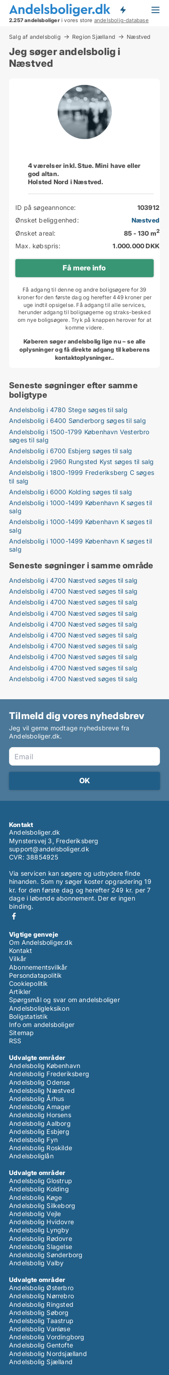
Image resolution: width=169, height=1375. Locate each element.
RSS (15, 1041)
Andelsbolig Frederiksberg (49, 1074)
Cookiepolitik (28, 983)
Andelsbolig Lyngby (39, 1230)
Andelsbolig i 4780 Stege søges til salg (68, 409)
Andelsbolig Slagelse (40, 1246)
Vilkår (17, 958)
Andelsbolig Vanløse (39, 1329)
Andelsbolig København (44, 1065)
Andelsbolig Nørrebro (41, 1296)
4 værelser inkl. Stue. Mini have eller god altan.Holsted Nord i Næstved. (84, 174)
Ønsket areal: (35, 233)
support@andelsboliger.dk (49, 849)
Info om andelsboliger (41, 1024)
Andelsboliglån (31, 1156)
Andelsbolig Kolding (39, 1189)
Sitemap (21, 1032)
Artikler (20, 991)
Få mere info (84, 267)
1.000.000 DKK (136, 246)
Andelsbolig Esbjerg (39, 1131)
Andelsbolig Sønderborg (45, 1255)
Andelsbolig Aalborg (40, 1123)
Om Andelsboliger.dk (41, 942)
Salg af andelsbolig (35, 36)
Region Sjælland (93, 36)
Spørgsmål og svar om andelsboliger (64, 999)
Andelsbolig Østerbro (41, 1287)
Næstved (139, 37)
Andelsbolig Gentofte (41, 1345)
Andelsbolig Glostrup (40, 1181)
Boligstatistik (28, 1016)
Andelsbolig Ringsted (41, 1304)
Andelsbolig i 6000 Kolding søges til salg (70, 492)
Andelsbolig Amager (40, 1106)
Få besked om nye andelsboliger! (122, 10)
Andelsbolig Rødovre (40, 1238)
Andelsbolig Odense (39, 1082)
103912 (148, 207)
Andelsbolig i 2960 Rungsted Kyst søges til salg (81, 461)
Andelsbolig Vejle (35, 1213)
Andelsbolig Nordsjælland (48, 1353)
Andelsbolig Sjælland (41, 1362)
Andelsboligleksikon (39, 1008)
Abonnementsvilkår (38, 967)
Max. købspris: (37, 246)
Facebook (14, 916)
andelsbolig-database (121, 20)
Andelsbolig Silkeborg (42, 1205)
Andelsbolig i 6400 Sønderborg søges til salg (77, 420)
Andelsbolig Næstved (42, 1090)
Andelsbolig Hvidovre (41, 1222)
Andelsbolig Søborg (39, 1312)
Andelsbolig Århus (36, 1098)
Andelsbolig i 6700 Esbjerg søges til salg (70, 451)
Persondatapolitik (35, 975)
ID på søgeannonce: (45, 207)
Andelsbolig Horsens (40, 1115)
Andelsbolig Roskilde (40, 1148)
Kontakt (20, 950)
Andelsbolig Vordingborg (47, 1337)
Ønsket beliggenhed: (47, 220)
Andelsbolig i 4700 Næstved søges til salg (73, 580)
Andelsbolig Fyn (33, 1139)
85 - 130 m (142, 233)
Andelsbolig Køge (35, 1197)
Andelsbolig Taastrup (41, 1320)
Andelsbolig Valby (36, 1263)
